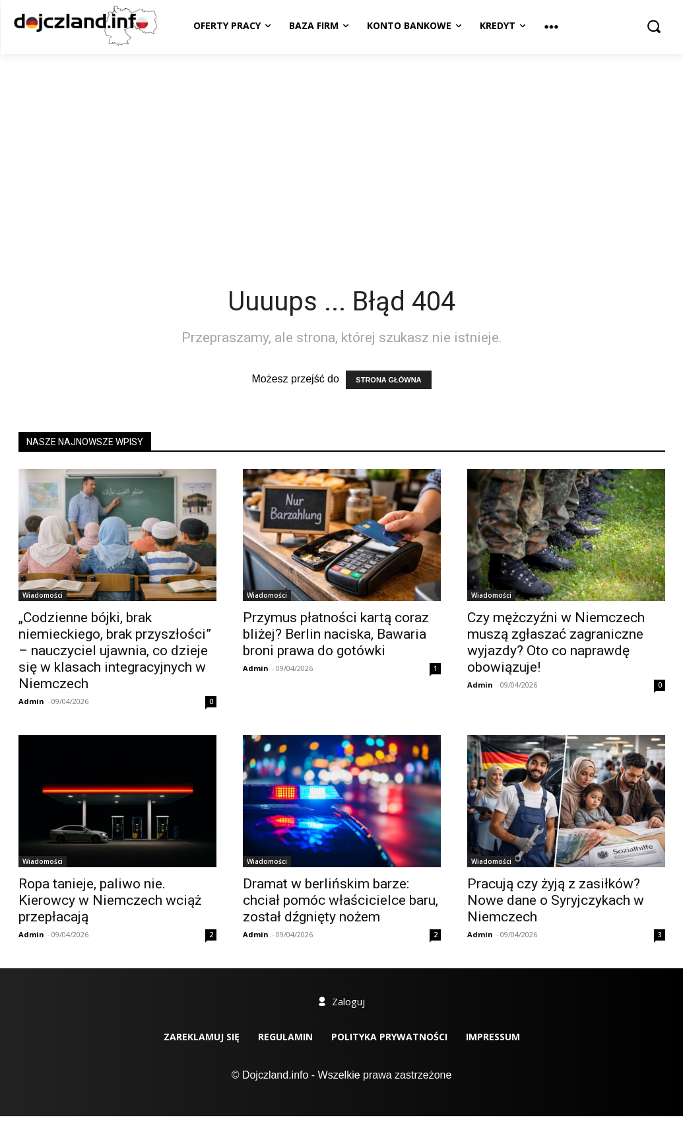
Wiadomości (42, 595)
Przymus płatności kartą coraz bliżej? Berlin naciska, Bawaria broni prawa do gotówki (336, 634)
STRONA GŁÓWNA (388, 380)
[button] (654, 26)
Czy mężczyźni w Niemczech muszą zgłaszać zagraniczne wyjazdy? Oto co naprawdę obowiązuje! (556, 642)
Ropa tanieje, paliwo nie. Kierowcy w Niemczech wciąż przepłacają (109, 900)
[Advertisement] (341, 153)
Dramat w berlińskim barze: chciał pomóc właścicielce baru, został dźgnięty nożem (340, 900)
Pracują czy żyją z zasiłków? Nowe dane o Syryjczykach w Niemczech (555, 900)
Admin (31, 701)
